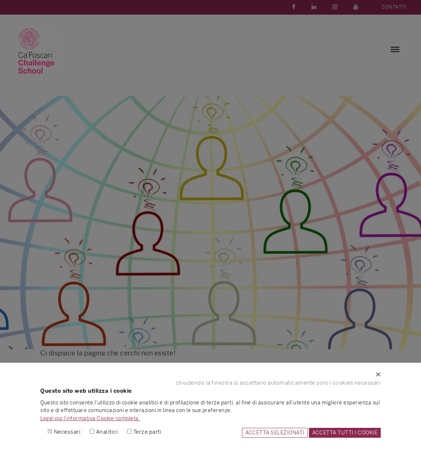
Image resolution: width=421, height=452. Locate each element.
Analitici (107, 431)
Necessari (67, 431)
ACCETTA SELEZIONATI (275, 432)
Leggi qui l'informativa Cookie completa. (90, 418)
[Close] (210, 374)
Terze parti (147, 431)
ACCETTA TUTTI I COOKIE (344, 432)
